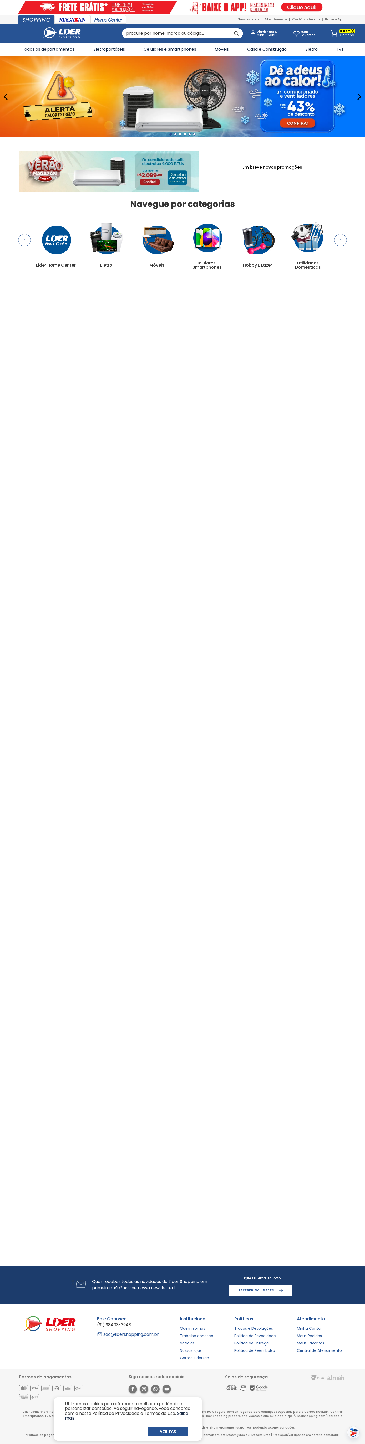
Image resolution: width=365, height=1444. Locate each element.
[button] (263, 33)
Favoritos (308, 33)
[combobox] (182, 33)
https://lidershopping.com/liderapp (312, 1416)
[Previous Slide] (6, 96)
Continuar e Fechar (168, 1431)
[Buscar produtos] (236, 33)
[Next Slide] (359, 96)
